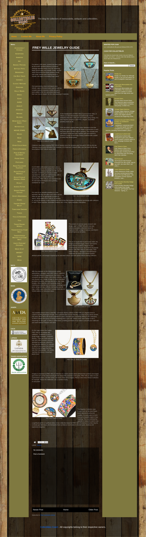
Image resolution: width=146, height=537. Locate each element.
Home (14, 36)
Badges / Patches (19, 65)
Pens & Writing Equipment (19, 154)
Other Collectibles (19, 145)
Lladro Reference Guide (122, 169)
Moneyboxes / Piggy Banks (19, 122)
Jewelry (39, 445)
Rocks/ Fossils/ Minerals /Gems (19, 178)
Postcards (19, 162)
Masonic (19, 113)
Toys (19, 220)
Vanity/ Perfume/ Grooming (19, 244)
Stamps (19, 200)
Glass (19, 98)
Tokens (19, 213)
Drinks (19, 95)
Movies (19, 134)
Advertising (19, 54)
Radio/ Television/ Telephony (19, 167)
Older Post (93, 510)
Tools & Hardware (19, 217)
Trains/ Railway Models (19, 225)
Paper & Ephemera (19, 149)
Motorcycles (19, 126)
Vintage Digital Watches (122, 109)
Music (19, 138)
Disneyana (19, 87)
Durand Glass (119, 98)
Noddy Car (118, 74)
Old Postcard (119, 159)
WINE (19, 256)
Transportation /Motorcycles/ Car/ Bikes (19, 237)
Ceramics (19, 80)
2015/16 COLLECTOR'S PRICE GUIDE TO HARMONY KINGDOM (124, 121)
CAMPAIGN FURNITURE (122, 134)
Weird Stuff (19, 249)
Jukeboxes (19, 110)
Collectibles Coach (49, 527)
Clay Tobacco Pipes (121, 146)
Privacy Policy (55, 36)
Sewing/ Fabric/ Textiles (19, 191)
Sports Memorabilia (19, 196)
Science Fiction (19, 187)
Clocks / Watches (19, 83)
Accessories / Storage (19, 49)
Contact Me (26, 36)
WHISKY (19, 253)
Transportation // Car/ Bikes (19, 231)
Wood (19, 260)
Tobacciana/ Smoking (19, 209)
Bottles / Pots (19, 69)
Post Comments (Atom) (47, 515)
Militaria (19, 117)
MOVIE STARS (19, 130)
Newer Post (38, 510)
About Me (40, 36)
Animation (19, 57)
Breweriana (19, 72)
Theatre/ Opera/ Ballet (19, 204)
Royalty (19, 183)
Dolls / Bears (19, 91)
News (19, 141)
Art (19, 61)
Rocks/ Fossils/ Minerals (19, 172)
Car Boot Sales (19, 76)
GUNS (19, 102)
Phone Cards (19, 158)
